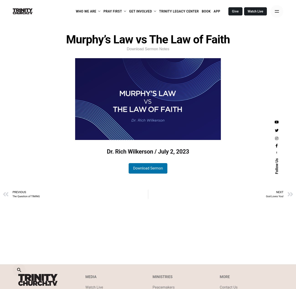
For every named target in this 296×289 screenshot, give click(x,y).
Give (235, 11)
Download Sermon (148, 168)
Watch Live (255, 11)
